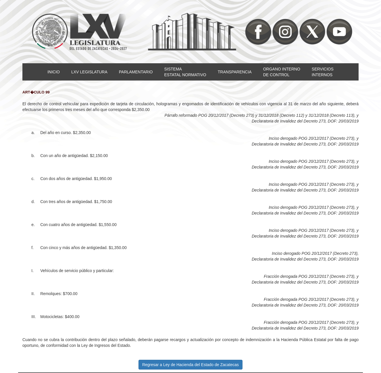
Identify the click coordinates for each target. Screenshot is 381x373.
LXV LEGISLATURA (89, 72)
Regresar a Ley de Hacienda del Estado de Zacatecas (190, 364)
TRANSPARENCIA (235, 72)
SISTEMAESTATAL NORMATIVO (185, 72)
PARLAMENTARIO (136, 72)
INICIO (53, 72)
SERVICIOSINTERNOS (323, 72)
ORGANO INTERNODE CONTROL (281, 72)
